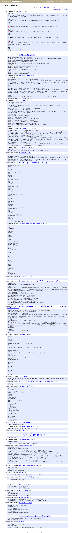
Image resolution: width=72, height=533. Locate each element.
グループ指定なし (39, 7)
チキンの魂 (22, 431)
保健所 (21, 472)
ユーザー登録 (59, 1)
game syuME (65, 7)
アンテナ (48, 1)
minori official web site (25, 445)
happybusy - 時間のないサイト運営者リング (31, 223)
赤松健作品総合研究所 (25, 439)
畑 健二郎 (21, 522)
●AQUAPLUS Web (24, 422)
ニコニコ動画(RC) (24, 376)
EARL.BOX (22, 100)
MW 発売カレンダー (25, 386)
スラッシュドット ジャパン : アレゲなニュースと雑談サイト (36, 381)
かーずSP (21, 11)
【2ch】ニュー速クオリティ (27, 55)
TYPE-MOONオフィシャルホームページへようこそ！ (35, 516)
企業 (45, 7)
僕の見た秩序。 (23, 484)
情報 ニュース (50, 7)
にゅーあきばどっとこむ (26, 128)
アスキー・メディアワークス (27, 477)
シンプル (53, 1)
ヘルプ (69, 1)
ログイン (65, 1)
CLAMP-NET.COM (24, 147)
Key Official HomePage (25, 153)
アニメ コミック (58, 7)
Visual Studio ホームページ (26, 277)
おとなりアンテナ (57, 9)
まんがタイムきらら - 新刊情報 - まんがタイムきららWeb (36, 163)
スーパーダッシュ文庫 (25, 503)
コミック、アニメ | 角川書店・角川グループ (32, 435)
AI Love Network (24, 497)
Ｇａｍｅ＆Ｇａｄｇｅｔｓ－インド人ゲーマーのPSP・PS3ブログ (38, 281)
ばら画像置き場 (23, 334)
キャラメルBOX (23, 490)
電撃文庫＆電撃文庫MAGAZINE (28, 465)
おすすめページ (64, 9)
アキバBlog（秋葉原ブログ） (27, 75)
